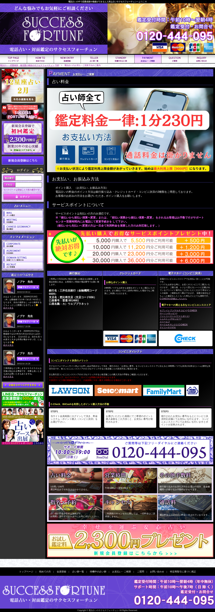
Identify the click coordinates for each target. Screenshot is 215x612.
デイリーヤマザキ (168, 327)
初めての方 (45, 571)
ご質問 (140, 571)
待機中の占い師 (98, 571)
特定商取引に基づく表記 (183, 571)
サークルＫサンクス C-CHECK (174, 324)
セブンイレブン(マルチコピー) (173, 310)
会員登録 (61, 571)
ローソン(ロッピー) (168, 313)
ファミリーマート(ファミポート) (174, 316)
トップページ (26, 571)
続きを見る (8, 308)
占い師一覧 (78, 571)
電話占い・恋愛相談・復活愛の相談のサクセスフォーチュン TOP (29, 65)
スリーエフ (165, 322)
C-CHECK (192, 310)
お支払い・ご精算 (121, 571)
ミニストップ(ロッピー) (170, 319)
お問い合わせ (157, 571)
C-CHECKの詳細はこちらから (173, 298)
